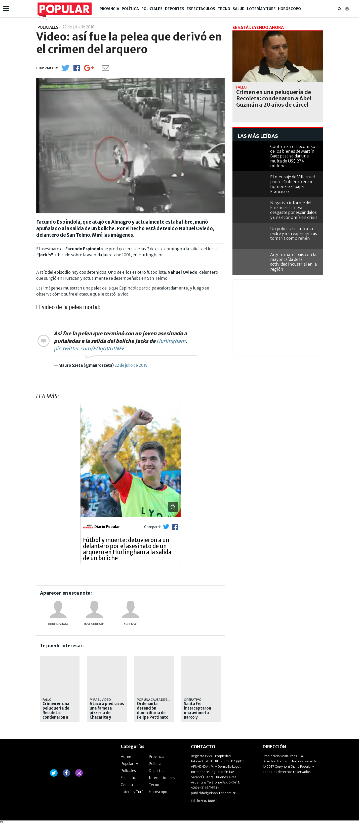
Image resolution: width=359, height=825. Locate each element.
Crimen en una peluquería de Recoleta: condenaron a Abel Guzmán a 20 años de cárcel (59, 715)
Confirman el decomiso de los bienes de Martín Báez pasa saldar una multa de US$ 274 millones (292, 156)
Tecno (224, 9)
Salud (239, 9)
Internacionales (162, 777)
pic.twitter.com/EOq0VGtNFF (89, 348)
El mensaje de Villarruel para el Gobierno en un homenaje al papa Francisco (292, 184)
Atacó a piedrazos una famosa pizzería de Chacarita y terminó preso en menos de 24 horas (107, 717)
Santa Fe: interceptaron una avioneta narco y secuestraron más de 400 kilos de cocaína (201, 717)
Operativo (193, 700)
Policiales (152, 9)
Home (126, 756)
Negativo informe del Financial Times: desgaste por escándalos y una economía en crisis (293, 210)
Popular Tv (129, 763)
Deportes (174, 9)
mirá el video (100, 700)
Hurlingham (170, 341)
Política (130, 9)
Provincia (109, 9)
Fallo (47, 700)
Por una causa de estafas (157, 700)
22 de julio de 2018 (131, 365)
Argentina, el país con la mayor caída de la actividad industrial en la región (293, 262)
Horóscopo (289, 9)
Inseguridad (94, 624)
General (127, 784)
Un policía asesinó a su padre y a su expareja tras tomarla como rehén (293, 233)
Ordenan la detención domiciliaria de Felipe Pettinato (153, 711)
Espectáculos (201, 9)
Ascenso (131, 624)
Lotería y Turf (261, 9)
